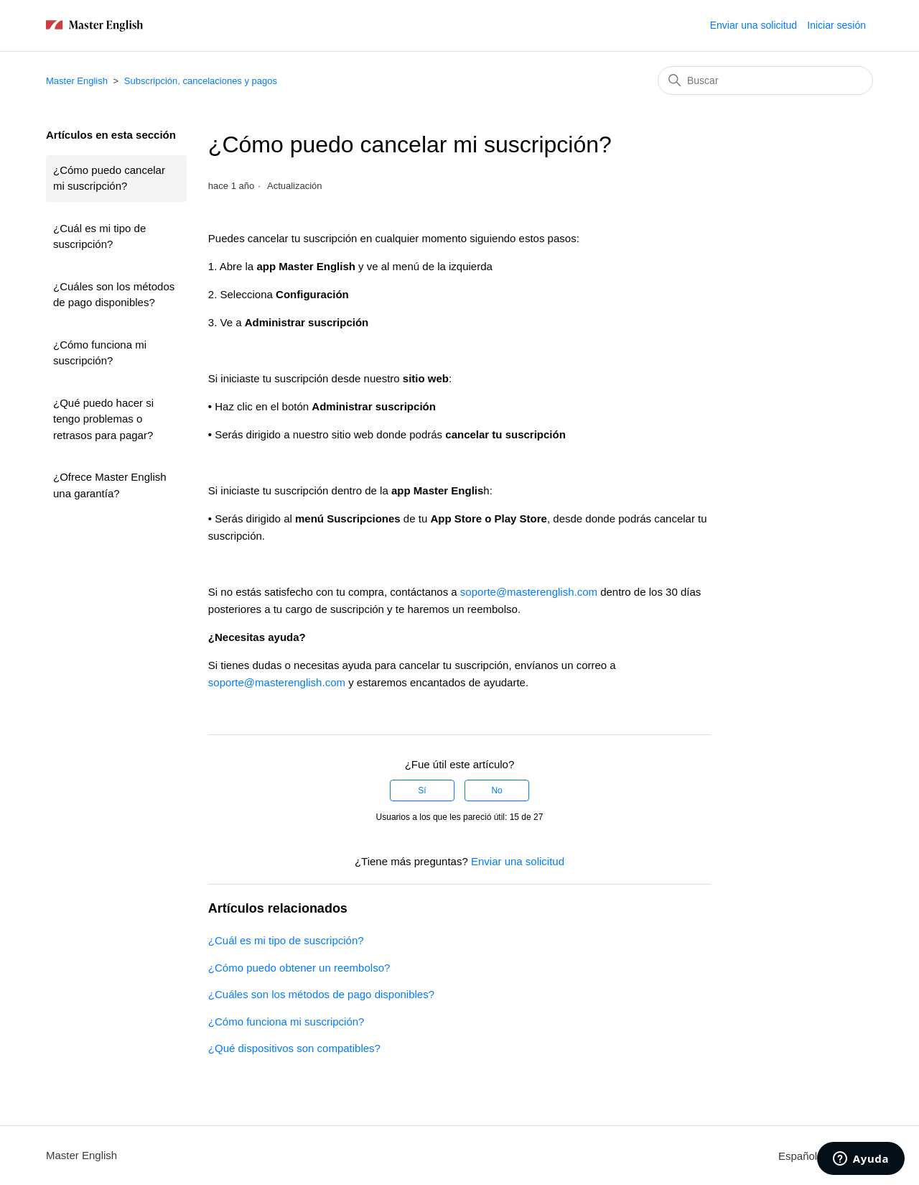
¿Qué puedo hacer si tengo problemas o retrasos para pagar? (103, 419)
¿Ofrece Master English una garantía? (110, 485)
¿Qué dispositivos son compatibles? (294, 1048)
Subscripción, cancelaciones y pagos (200, 80)
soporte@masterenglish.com (528, 592)
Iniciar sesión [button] (836, 25)
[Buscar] (765, 80)
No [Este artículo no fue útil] (496, 790)
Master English (77, 80)
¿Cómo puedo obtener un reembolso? (299, 968)
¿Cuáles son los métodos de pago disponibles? (113, 294)
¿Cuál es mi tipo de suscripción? (99, 236)
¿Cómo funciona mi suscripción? (99, 352)
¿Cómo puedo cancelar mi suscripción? (109, 178)
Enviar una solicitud (753, 25)
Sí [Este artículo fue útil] (422, 790)
